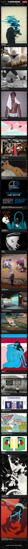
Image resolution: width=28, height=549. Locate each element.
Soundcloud (21, 545)
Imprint (16, 545)
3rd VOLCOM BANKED (7, 433)
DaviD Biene (5, 118)
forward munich (6, 410)
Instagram (19, 545)
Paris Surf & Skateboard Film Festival (12, 207)
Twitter (20, 545)
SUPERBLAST (5, 230)
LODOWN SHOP (12, 545)
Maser (3, 452)
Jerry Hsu (4, 331)
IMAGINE (4, 44)
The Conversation (6, 310)
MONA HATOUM (5, 89)
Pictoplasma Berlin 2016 (8, 136)
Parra (3, 371)
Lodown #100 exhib (6, 67)
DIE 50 (3, 251)
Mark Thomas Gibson (7, 539)
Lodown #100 (5, 157)
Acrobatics (3, 206)
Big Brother (5, 289)
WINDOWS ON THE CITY (7, 178)
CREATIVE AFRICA (6, 394)
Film (7, 206)
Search (7, 545)
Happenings (4, 117)
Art (2, 117)
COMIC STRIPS (5, 496)
